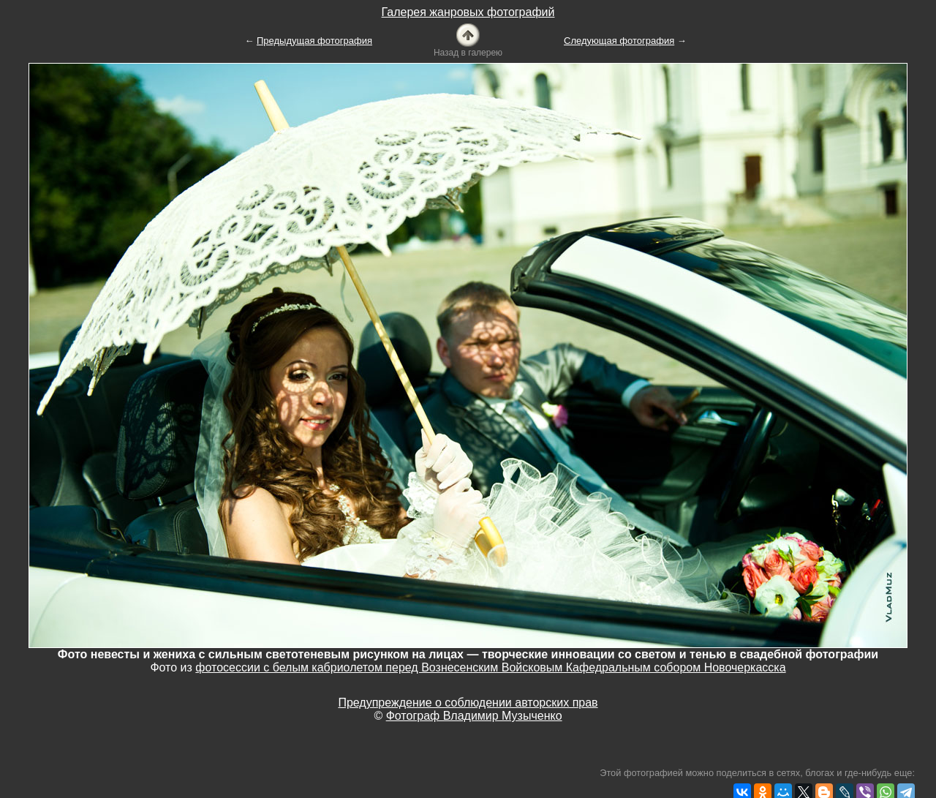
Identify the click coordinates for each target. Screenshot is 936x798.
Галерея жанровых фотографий (468, 12)
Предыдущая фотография (314, 40)
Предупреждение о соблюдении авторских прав (467, 702)
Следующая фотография (619, 40)
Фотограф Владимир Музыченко (474, 715)
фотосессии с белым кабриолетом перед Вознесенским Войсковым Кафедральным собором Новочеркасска (490, 667)
